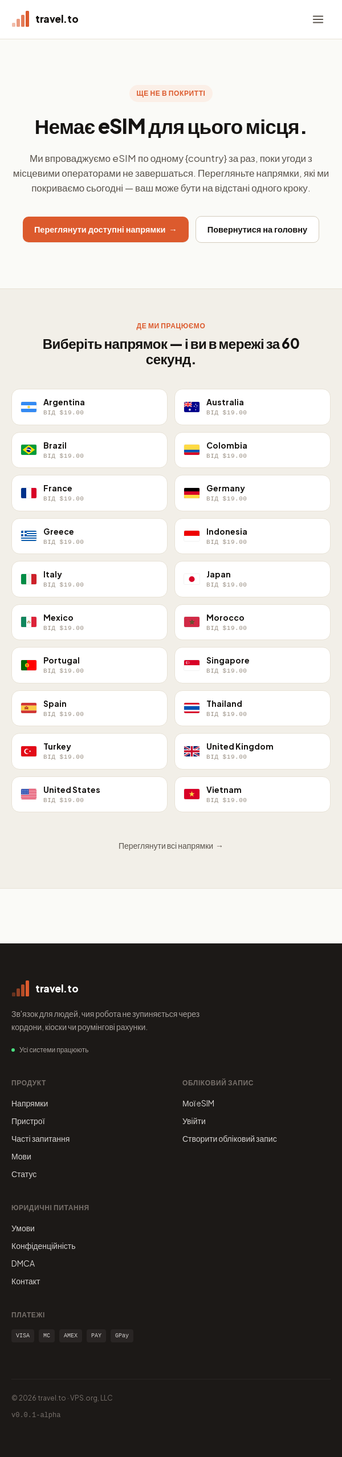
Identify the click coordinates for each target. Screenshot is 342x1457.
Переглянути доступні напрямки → (105, 229)
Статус (23, 1174)
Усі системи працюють (53, 1049)
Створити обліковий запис (229, 1138)
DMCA (23, 1263)
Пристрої (28, 1121)
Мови (21, 1156)
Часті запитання (40, 1138)
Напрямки (29, 1103)
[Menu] (318, 19)
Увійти (194, 1121)
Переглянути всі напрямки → (171, 845)
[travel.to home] (44, 19)
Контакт (25, 1281)
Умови (23, 1228)
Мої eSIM (198, 1103)
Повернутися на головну (257, 229)
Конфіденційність (43, 1245)
